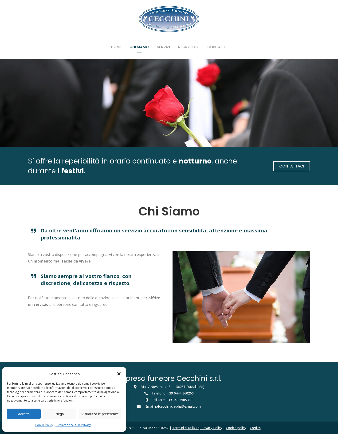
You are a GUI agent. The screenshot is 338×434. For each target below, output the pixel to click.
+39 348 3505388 (179, 400)
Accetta (24, 414)
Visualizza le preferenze (100, 414)
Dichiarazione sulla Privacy (73, 425)
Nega (59, 414)
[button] (119, 373)
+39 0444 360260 (180, 393)
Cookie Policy (44, 425)
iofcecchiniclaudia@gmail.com (178, 406)
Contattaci (291, 166)
